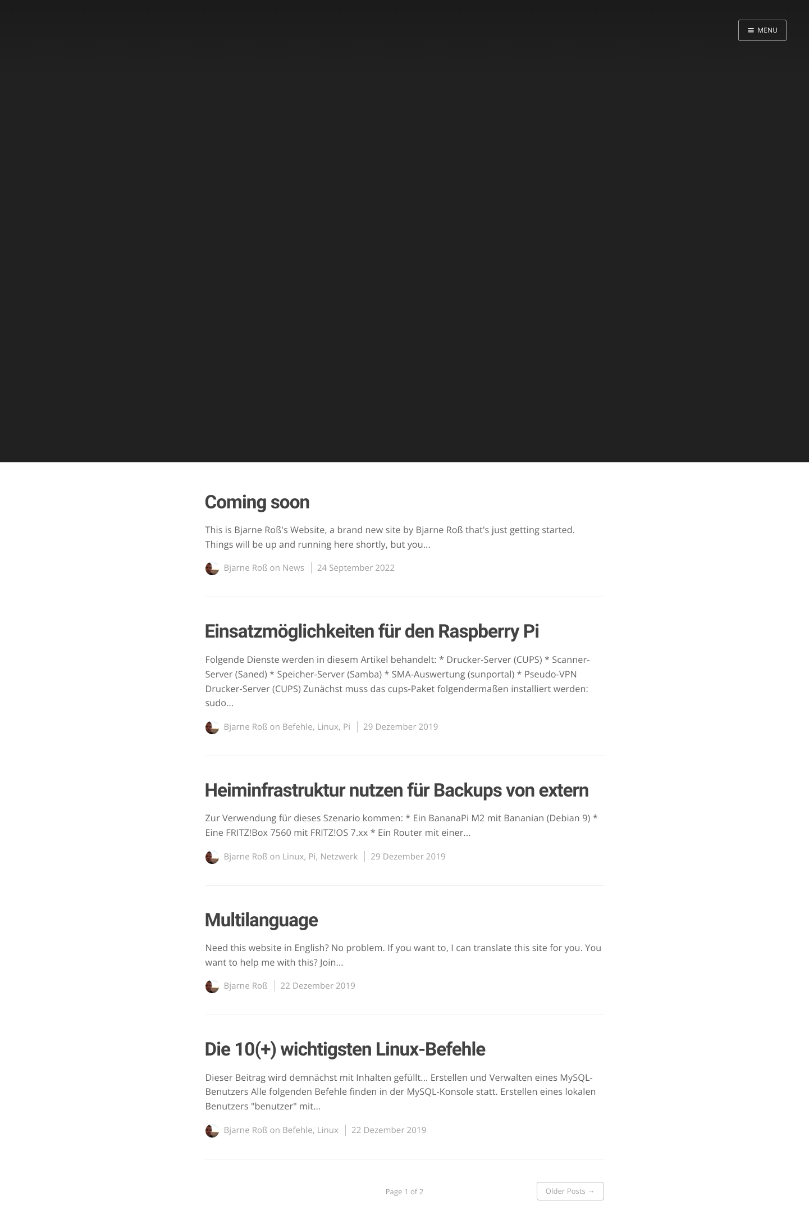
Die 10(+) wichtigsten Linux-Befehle (345, 1050)
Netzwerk (339, 856)
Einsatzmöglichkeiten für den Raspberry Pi (372, 632)
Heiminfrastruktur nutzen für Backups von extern (397, 791)
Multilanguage (261, 920)
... (427, 544)
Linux (328, 727)
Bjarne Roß (246, 568)
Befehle (297, 727)
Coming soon (257, 502)
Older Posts (570, 1191)
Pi (346, 727)
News (293, 568)
